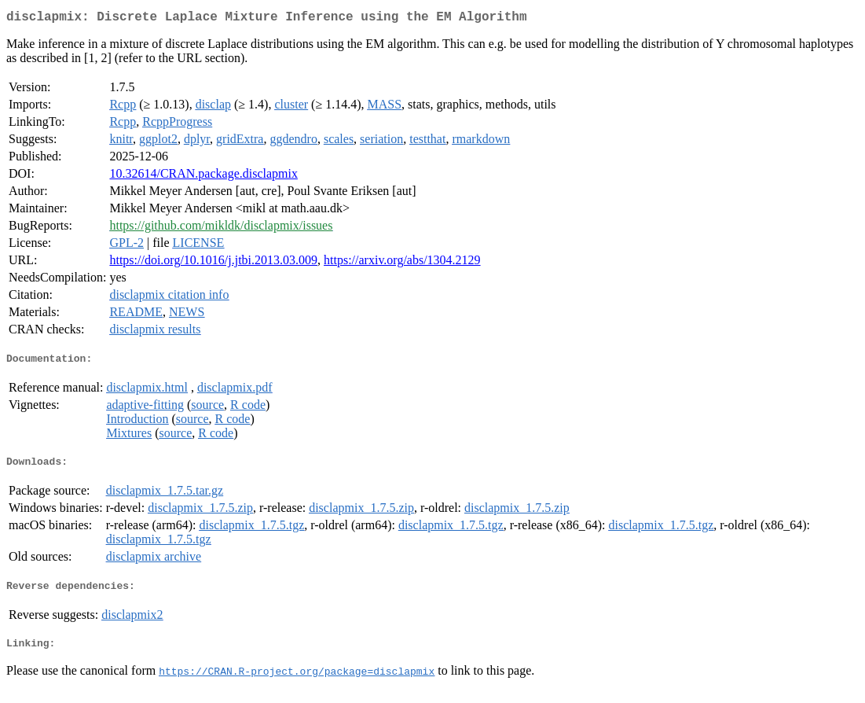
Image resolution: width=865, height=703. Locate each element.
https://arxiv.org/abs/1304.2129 (402, 263)
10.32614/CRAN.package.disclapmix (203, 176)
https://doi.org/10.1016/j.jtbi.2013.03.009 (213, 263)
